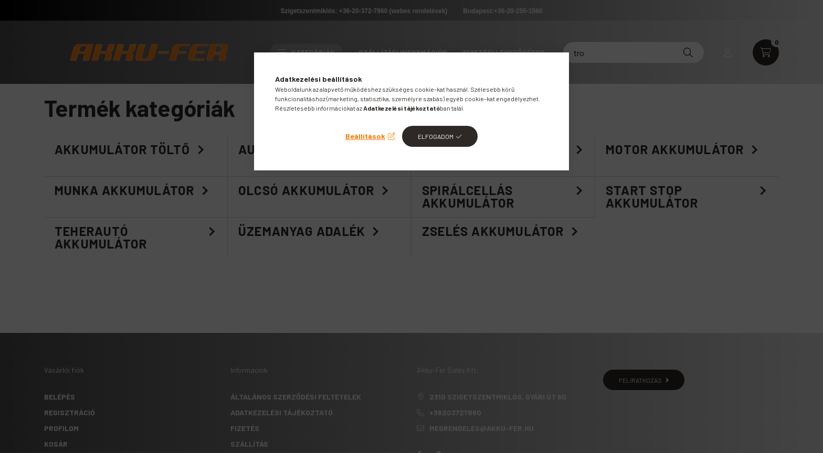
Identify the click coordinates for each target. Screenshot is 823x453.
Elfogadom (435, 136)
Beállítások (365, 136)
